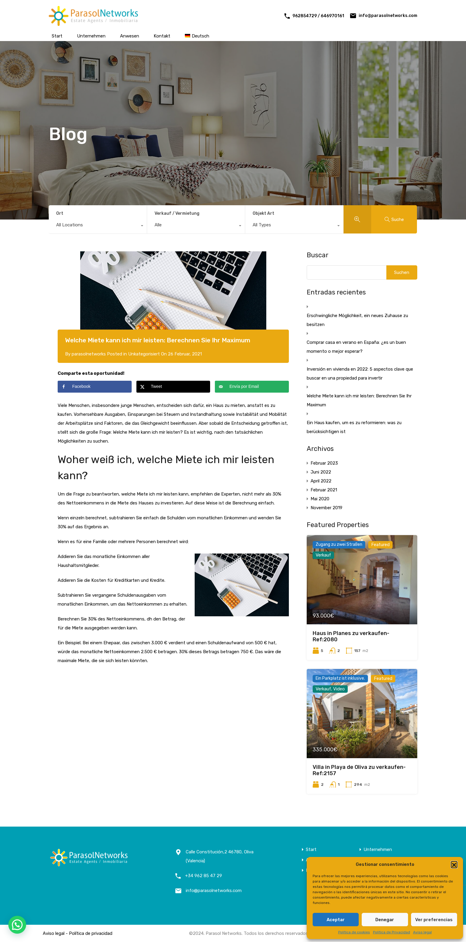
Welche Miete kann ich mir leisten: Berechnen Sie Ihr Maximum (359, 400)
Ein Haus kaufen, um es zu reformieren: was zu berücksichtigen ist (354, 427)
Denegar (384, 919)
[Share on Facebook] (95, 387)
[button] (454, 864)
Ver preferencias (434, 919)
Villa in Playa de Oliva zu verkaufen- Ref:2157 (359, 770)
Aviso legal (422, 932)
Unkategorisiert (144, 354)
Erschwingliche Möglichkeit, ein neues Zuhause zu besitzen (357, 320)
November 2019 (326, 507)
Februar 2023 (324, 463)
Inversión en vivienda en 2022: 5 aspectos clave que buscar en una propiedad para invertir (360, 373)
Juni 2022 (321, 472)
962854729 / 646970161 (318, 15)
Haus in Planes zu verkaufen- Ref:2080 (351, 636)
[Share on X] (173, 387)
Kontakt (162, 36)
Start (57, 36)
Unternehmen (91, 36)
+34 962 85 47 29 (203, 875)
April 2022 (321, 481)
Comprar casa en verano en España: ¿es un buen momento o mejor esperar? (356, 347)
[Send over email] (252, 387)
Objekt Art (263, 213)
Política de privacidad (90, 933)
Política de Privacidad (391, 932)
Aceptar (336, 919)
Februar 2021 (324, 490)
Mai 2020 (320, 498)
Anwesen (129, 36)
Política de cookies (354, 932)
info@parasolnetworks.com (388, 15)
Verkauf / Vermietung (177, 213)
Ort (59, 213)
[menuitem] (197, 36)
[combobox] (98, 226)
